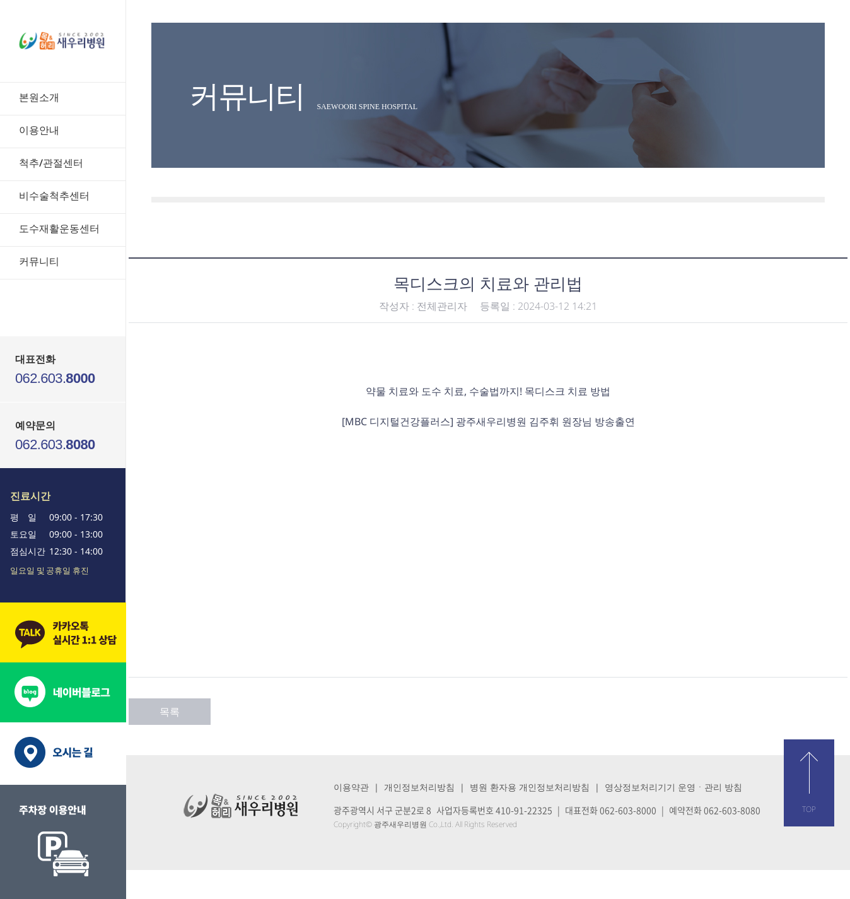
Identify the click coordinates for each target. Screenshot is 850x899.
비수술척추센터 (54, 196)
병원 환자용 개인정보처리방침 (530, 787)
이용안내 (39, 130)
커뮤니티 (39, 261)
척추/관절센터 (51, 163)
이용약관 (351, 787)
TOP (809, 809)
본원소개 (39, 97)
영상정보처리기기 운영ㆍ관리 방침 (673, 787)
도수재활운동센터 (59, 228)
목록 (170, 712)
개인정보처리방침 (419, 787)
